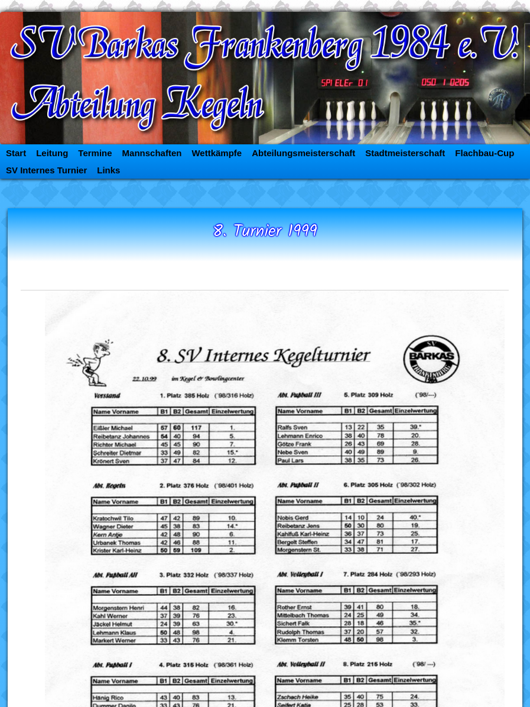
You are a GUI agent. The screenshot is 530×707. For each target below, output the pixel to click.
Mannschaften (152, 153)
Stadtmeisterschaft (405, 153)
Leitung (52, 153)
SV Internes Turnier (46, 170)
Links (108, 170)
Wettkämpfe (216, 153)
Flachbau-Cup (484, 153)
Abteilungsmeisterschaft (303, 153)
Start (16, 153)
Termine (95, 153)
